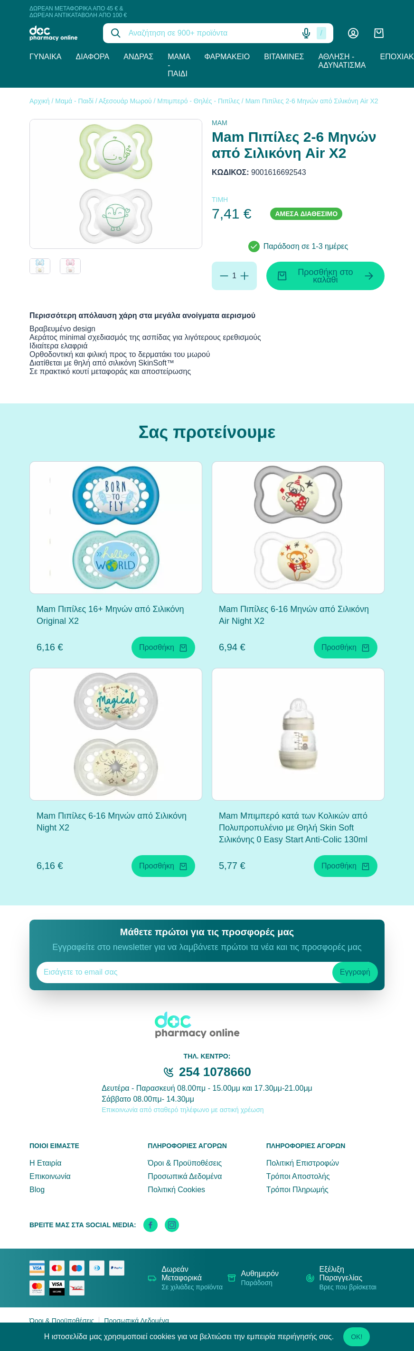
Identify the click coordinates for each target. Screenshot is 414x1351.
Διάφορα (93, 57)
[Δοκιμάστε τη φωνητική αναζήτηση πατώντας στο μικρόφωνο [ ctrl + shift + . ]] (306, 33)
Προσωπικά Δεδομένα (185, 1176)
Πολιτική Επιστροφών (302, 1163)
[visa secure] (59, 1288)
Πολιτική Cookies (176, 1190)
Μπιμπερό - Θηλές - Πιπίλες (198, 101)
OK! (356, 1337)
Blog (37, 1190)
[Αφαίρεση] (224, 276)
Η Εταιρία (45, 1163)
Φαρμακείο (227, 57)
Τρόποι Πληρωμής (297, 1190)
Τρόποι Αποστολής (298, 1176)
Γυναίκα (45, 57)
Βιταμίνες (284, 57)
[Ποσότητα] (234, 276)
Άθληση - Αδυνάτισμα (342, 61)
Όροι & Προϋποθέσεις (185, 1163)
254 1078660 (215, 1072)
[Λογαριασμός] (353, 33)
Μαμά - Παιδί (179, 65)
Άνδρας (138, 57)
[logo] (59, 33)
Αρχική (39, 101)
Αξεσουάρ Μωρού (125, 101)
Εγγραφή (355, 972)
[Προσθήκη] (244, 276)
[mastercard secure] (39, 1288)
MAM (219, 123)
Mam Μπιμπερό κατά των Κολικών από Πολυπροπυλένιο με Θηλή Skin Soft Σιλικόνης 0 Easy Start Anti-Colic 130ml (293, 827)
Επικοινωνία (50, 1176)
